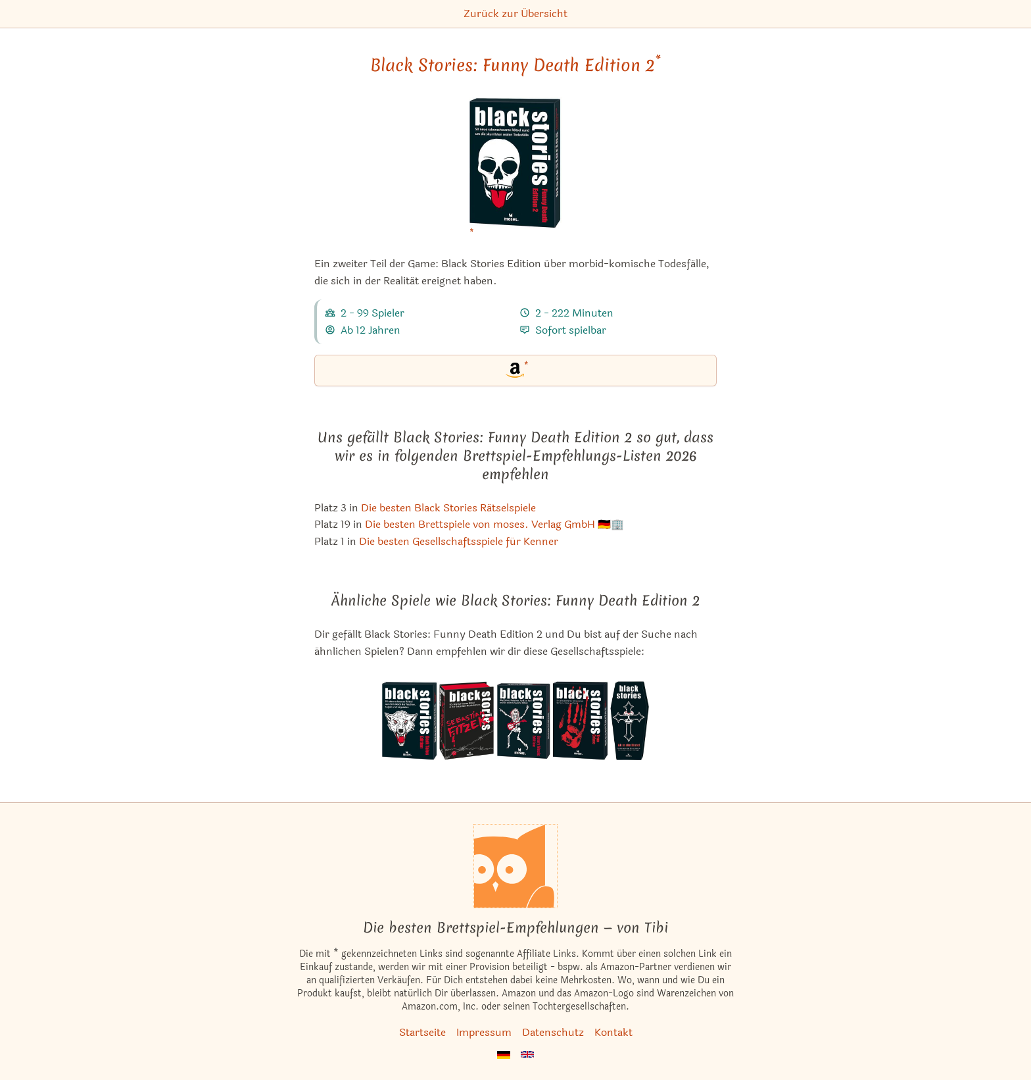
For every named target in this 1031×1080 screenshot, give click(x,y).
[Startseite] (515, 866)
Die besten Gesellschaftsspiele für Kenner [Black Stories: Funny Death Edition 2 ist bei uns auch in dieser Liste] (458, 541)
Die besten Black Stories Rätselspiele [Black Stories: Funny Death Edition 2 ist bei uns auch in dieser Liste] (448, 508)
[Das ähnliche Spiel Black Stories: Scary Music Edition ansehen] (523, 720)
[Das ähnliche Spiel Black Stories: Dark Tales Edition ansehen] (410, 720)
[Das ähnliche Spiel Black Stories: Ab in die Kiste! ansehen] (629, 720)
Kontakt (613, 1032)
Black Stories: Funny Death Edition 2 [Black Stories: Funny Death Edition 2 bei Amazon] (515, 65)
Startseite (422, 1032)
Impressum (484, 1032)
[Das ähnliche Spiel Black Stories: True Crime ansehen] (580, 720)
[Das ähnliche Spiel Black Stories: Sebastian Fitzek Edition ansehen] (466, 720)
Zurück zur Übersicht (515, 13)
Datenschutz (553, 1032)
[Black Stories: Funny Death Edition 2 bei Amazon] (515, 171)
